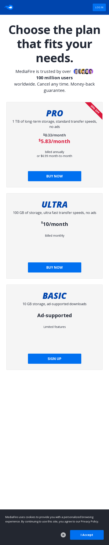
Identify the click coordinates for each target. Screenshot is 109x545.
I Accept (87, 535)
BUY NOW (54, 176)
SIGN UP (54, 358)
